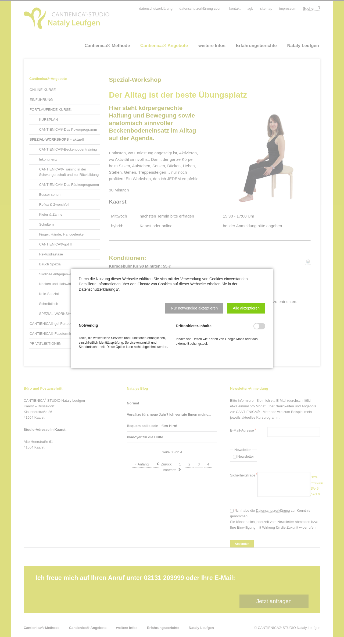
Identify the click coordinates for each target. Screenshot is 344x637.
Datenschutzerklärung (97, 289)
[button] (194, 308)
